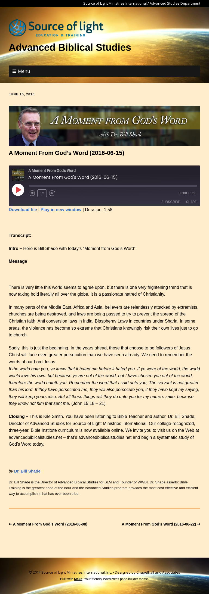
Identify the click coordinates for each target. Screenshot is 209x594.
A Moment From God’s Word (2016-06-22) (159, 524)
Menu (24, 71)
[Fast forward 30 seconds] (54, 193)
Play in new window (61, 209)
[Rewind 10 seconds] (32, 193)
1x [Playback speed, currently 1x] (42, 193)
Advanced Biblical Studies (70, 47)
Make (78, 579)
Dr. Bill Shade (27, 471)
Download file (23, 209)
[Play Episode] (18, 190)
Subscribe (170, 201)
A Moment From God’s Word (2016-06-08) (50, 524)
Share (191, 201)
